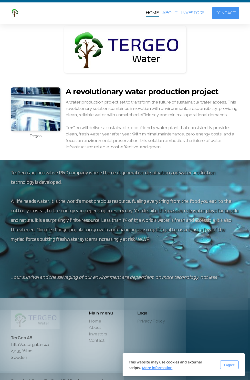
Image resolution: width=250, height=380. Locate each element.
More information (98, 367)
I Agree (170, 365)
